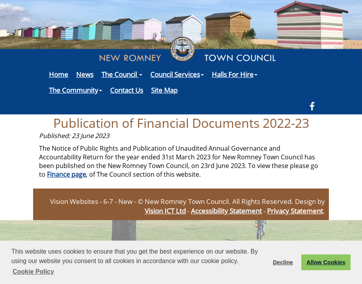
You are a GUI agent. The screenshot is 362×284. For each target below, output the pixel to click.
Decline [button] (283, 262)
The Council (121, 74)
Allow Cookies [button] (325, 262)
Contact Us (126, 90)
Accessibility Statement (226, 210)
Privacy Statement (295, 210)
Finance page (66, 174)
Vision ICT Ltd (165, 210)
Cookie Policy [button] (33, 271)
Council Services (177, 74)
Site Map (164, 90)
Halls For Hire (235, 74)
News (84, 74)
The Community (75, 90)
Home (58, 74)
